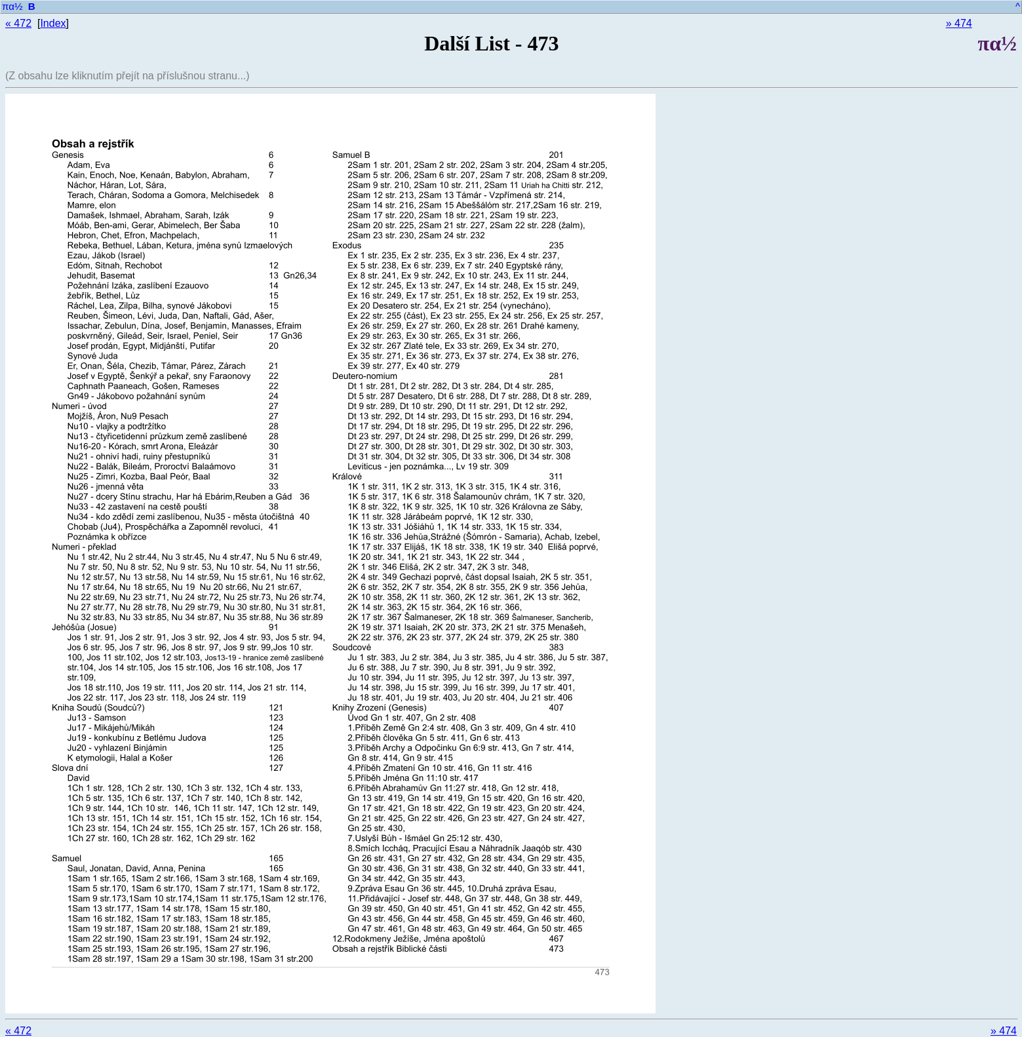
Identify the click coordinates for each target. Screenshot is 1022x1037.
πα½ (12, 6)
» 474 (959, 23)
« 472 (18, 23)
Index (53, 23)
